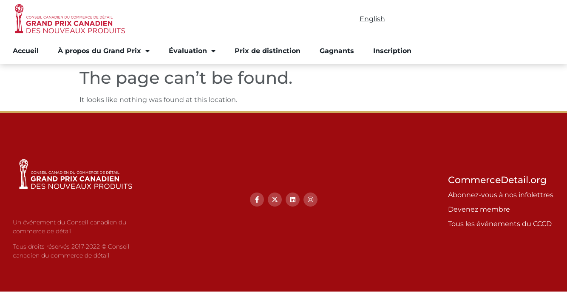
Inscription (392, 51)
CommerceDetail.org (497, 180)
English (372, 19)
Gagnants (337, 51)
